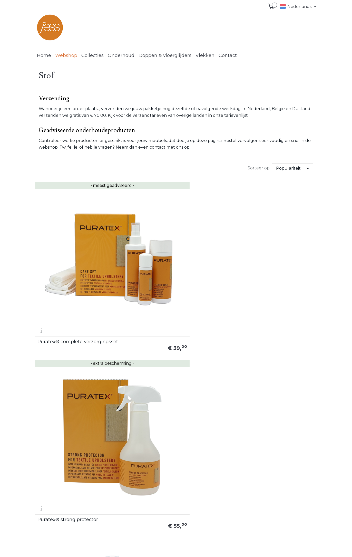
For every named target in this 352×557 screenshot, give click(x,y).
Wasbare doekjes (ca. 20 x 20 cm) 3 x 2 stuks (67, 430)
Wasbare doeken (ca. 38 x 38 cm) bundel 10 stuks (138, 430)
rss (149, 547)
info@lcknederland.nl (61, 519)
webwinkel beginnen (198, 547)
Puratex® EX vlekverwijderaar (128, 340)
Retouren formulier (285, 478)
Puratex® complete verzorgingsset (60, 250)
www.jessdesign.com (169, 484)
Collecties (92, 55)
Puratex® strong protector (139, 253)
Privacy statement (285, 496)
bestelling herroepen (167, 547)
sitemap (139, 547)
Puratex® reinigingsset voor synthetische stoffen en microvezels (66, 338)
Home (44, 55)
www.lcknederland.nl (168, 502)
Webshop (66, 55)
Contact (228, 55)
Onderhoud (121, 55)
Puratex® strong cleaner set (281, 250)
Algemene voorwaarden (290, 490)
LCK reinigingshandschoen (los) (207, 338)
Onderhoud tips (226, 496)
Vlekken (204, 55)
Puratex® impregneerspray (201, 250)
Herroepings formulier (288, 484)
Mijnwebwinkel (243, 547)
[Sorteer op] (292, 168)
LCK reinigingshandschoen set (283, 340)
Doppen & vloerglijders (165, 55)
